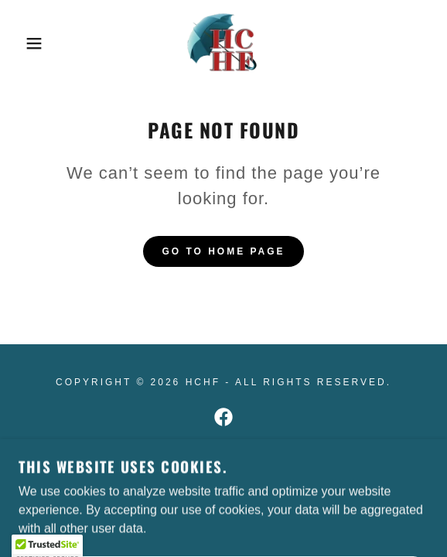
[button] (31, 43)
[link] (223, 43)
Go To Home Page (223, 251)
